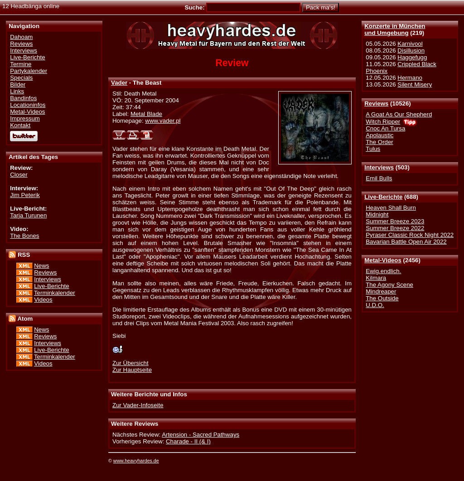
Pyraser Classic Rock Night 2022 (410, 234)
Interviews (379, 167)
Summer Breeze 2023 (395, 221)
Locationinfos (27, 104)
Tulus (373, 148)
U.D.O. (375, 305)
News (41, 265)
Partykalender (28, 70)
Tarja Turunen (28, 215)
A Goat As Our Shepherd (399, 114)
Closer (18, 174)
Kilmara (376, 277)
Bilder (17, 84)
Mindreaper (381, 291)
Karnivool (409, 43)
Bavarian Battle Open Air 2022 (406, 241)
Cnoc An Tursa (385, 128)
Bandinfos (23, 98)
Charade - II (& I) (188, 441)
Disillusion (411, 50)
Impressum (25, 118)
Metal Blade (146, 114)
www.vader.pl (162, 120)
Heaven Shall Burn (391, 207)
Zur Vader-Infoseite (138, 405)
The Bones (24, 235)
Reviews (376, 103)
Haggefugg (412, 57)
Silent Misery (414, 84)
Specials (21, 77)
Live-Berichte (383, 196)
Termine (20, 64)
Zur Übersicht (130, 363)
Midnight (377, 214)
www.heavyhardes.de (136, 460)
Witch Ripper (383, 121)
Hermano (409, 77)
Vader (119, 82)
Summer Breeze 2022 (395, 228)
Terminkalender (54, 292)
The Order (379, 142)
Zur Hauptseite (132, 369)
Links (17, 91)
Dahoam (21, 37)
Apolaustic (379, 135)
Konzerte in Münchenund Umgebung (394, 29)
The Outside (382, 298)
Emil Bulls (379, 178)
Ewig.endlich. (383, 271)
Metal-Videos (382, 260)
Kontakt (20, 125)
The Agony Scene (389, 284)
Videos (43, 299)
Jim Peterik (25, 195)
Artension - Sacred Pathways (200, 434)
